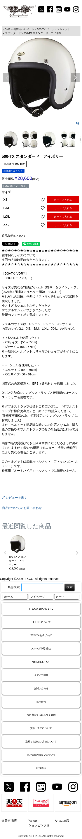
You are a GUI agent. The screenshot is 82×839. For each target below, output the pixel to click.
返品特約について (14, 235)
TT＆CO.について (41, 622)
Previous (7, 77)
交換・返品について (41, 728)
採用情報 (41, 701)
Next (75, 77)
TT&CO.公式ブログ (40, 635)
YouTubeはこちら (41, 661)
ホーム (8, 596)
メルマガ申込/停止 (41, 648)
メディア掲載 (41, 675)
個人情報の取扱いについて (41, 754)
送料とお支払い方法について (41, 741)
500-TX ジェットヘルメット (53, 29)
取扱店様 (41, 768)
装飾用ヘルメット (23, 29)
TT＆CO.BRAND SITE (41, 608)
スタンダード (13, 33)
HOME (6, 29)
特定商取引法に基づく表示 (41, 714)
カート (60, 596)
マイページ (37, 596)
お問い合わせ (41, 688)
